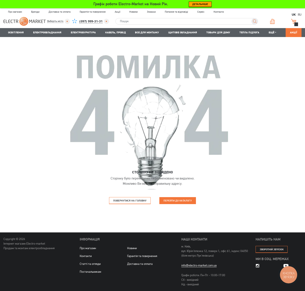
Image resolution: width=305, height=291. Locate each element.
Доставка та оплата (60, 11)
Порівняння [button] (272, 21)
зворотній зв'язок (271, 249)
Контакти (219, 11)
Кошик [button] (293, 21)
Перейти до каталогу (177, 200)
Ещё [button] (271, 32)
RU (300, 14)
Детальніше (200, 4)
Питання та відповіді (176, 11)
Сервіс (200, 11)
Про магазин (15, 11)
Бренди (35, 11)
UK (294, 14)
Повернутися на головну (130, 200)
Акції (117, 11)
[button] (59, 21)
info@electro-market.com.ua (199, 265)
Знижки (151, 11)
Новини (133, 11)
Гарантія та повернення (93, 11)
